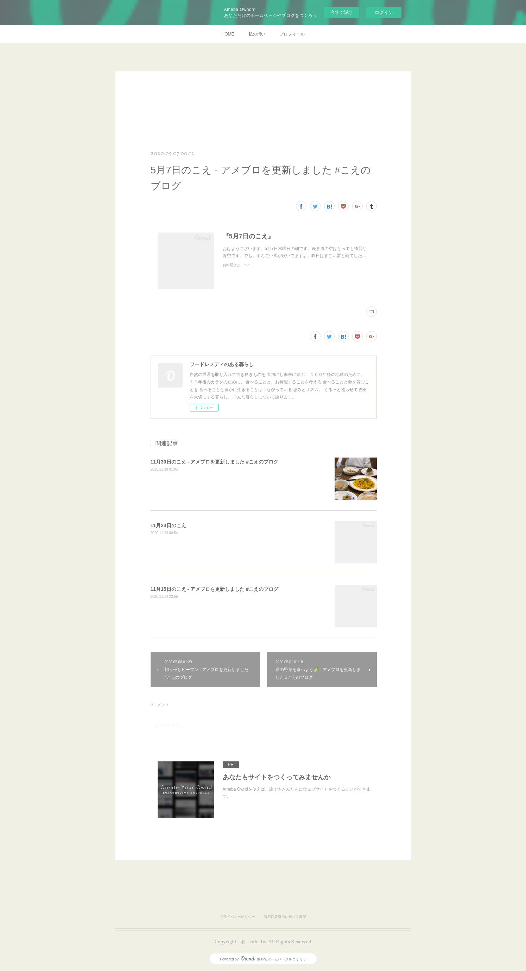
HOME (228, 34)
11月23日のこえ (168, 525)
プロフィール (292, 34)
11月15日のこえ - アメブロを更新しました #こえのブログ (214, 589)
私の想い (256, 34)
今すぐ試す (341, 12)
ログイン (384, 12)
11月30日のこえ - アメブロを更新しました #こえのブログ (214, 462)
